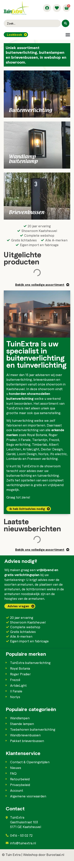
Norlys (43, 454)
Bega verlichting (18, 444)
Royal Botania (37, 435)
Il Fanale (24, 439)
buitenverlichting (19, 379)
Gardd (10, 454)
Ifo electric (58, 454)
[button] (67, 34)
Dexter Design (52, 449)
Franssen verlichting (42, 458)
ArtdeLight (31, 449)
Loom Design (27, 454)
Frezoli (54, 439)
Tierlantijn (39, 439)
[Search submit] (65, 23)
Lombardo (14, 458)
